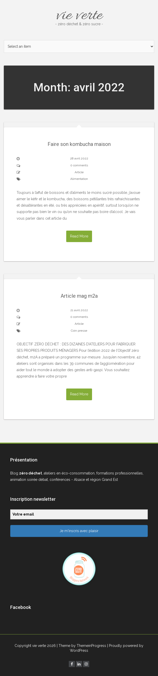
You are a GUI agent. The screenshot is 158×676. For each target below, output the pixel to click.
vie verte (79, 16)
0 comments (79, 165)
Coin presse (79, 330)
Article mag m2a (79, 296)
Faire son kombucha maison (79, 144)
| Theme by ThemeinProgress (81, 646)
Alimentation (79, 179)
